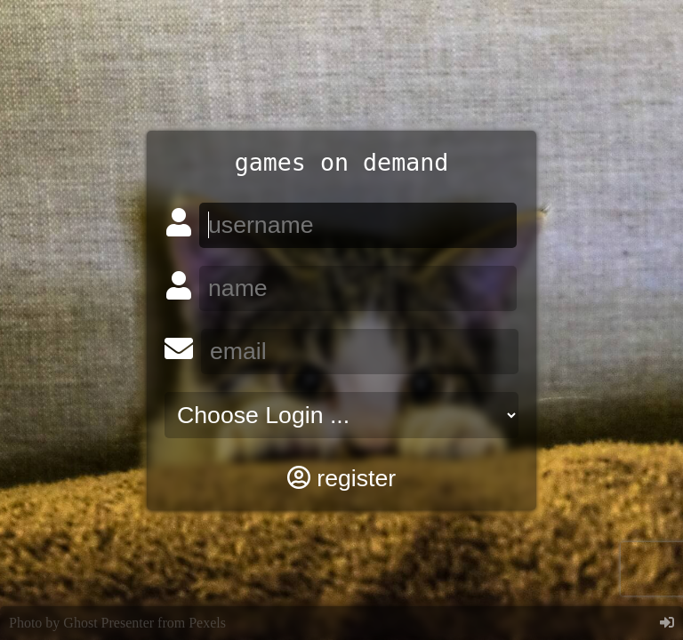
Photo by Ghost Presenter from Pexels (117, 622)
